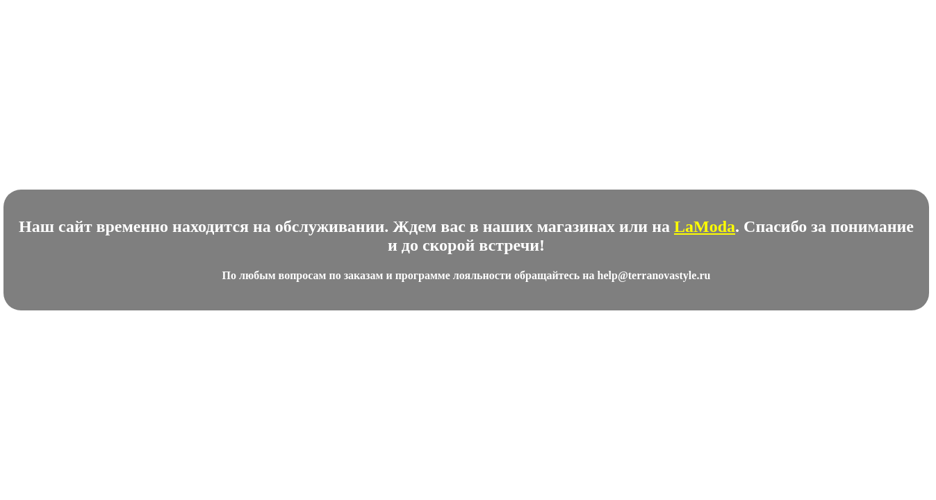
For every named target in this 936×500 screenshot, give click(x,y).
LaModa (704, 226)
